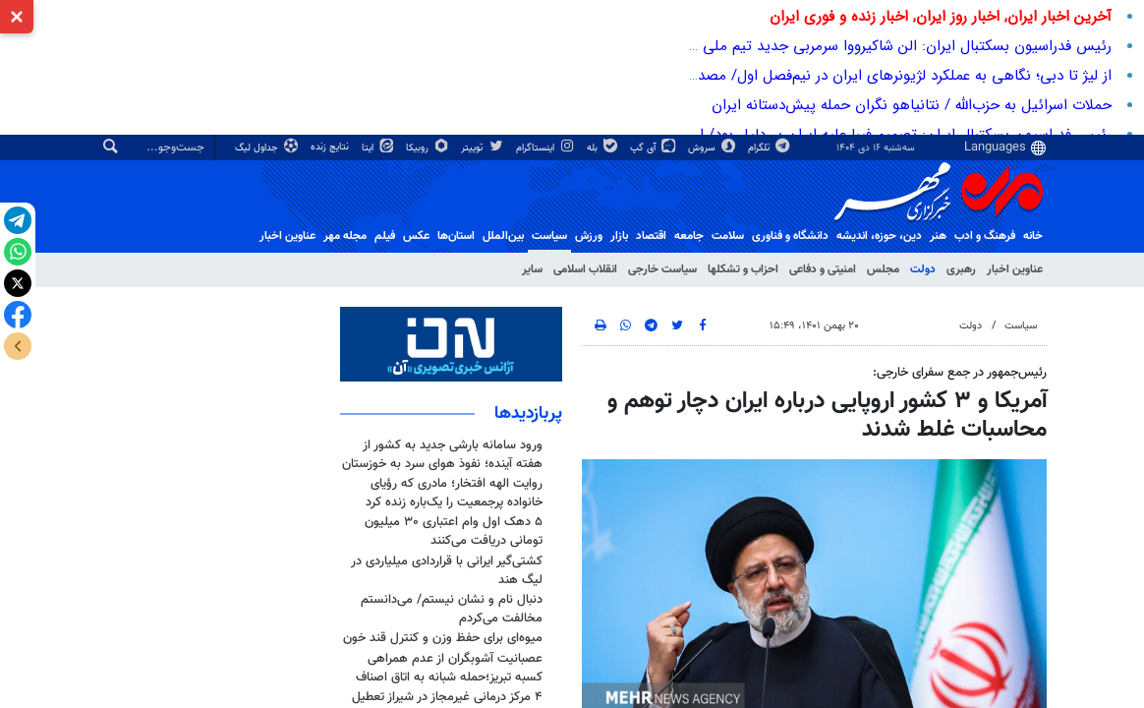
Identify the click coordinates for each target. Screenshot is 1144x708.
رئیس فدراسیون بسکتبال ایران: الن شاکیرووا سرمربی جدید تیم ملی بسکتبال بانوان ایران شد (831, 46)
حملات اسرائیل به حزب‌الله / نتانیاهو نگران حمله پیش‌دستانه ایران (912, 105)
